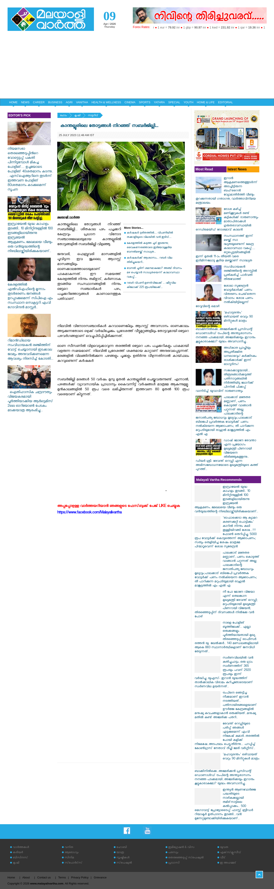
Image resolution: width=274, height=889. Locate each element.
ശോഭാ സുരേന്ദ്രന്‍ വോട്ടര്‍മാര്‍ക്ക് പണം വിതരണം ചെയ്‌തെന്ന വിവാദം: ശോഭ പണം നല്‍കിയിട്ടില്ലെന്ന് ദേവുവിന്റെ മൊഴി (226, 296)
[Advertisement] (137, 66)
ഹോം (63, 116)
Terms (62, 877)
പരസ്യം (173, 853)
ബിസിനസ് (20, 858)
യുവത (224, 848)
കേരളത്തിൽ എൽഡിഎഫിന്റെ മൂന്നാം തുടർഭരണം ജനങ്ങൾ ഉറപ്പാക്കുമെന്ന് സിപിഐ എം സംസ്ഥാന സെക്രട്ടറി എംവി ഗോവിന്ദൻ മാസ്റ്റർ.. (30, 294)
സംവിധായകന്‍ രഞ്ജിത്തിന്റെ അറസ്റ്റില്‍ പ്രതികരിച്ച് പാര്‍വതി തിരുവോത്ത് (240, 273)
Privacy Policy (80, 877)
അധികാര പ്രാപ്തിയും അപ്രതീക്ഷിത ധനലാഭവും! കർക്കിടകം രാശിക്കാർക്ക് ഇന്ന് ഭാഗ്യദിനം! (240, 356)
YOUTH (188, 102)
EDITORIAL (225, 102)
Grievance (100, 877)
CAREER (39, 102)
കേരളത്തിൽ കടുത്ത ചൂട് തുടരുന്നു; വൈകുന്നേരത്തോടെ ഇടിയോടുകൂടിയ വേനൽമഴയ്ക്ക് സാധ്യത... (149, 247)
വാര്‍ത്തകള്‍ (21, 848)
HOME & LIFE (206, 102)
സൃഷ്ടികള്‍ (122, 858)
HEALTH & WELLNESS (106, 102)
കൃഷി (77, 116)
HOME (13, 102)
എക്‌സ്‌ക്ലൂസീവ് (230, 853)
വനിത (69, 848)
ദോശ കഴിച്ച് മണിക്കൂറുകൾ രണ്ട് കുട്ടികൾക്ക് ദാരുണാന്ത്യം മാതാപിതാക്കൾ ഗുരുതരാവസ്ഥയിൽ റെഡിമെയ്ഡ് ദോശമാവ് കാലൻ (227, 220)
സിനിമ (69, 858)
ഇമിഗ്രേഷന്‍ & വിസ (181, 848)
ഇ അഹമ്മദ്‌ (228, 863)
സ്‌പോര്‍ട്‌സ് (73, 863)
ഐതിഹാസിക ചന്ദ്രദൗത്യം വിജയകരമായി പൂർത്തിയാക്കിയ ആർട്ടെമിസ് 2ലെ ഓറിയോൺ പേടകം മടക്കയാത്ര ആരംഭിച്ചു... (30, 399)
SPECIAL (174, 102)
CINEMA (130, 102)
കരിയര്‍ (18, 853)
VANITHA (82, 102)
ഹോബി (121, 848)
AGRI (69, 102)
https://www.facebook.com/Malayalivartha (89, 513)
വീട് (222, 858)
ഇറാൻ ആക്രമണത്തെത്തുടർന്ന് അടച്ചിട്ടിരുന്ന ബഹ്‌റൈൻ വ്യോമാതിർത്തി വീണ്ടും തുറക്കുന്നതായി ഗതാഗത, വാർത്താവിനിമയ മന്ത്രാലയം (226, 191)
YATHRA (159, 102)
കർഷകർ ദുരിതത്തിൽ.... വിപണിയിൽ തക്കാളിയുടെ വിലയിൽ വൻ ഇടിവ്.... (150, 235)
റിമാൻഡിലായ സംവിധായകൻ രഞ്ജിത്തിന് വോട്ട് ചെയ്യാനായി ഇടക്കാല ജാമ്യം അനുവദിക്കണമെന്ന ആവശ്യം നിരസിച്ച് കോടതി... (30, 348)
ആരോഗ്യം (71, 853)
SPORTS (144, 102)
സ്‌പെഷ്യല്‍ (124, 863)
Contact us (44, 877)
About (26, 877)
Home (11, 877)
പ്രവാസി (173, 863)
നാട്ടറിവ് (93, 116)
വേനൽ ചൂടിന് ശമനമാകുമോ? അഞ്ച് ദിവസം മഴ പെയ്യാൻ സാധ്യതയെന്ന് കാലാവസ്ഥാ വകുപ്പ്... (154, 273)
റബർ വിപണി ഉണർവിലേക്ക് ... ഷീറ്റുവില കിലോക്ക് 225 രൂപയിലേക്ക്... (151, 285)
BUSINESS (55, 102)
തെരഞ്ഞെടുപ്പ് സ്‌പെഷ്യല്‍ (186, 858)
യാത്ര (120, 853)
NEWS (25, 102)
